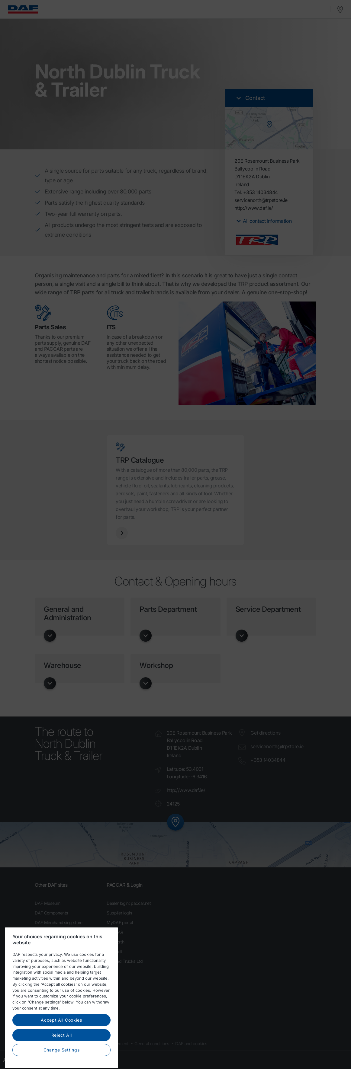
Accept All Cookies (61, 1035)
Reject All (61, 1050)
